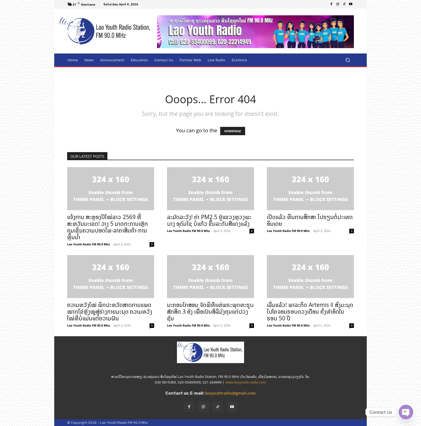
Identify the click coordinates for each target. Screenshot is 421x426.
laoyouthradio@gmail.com (230, 393)
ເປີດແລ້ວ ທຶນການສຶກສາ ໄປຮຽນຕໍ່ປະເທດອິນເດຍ (310, 220)
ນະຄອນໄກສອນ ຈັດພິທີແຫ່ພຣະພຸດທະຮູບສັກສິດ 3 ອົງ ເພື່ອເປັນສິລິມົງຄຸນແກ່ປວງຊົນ (210, 311)
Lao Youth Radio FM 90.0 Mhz (88, 244)
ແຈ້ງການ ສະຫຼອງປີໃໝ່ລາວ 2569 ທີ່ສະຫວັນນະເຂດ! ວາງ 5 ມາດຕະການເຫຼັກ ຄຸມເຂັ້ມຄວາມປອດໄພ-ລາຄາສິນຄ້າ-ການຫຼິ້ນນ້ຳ (107, 227)
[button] (347, 60)
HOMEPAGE (232, 131)
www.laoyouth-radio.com (245, 382)
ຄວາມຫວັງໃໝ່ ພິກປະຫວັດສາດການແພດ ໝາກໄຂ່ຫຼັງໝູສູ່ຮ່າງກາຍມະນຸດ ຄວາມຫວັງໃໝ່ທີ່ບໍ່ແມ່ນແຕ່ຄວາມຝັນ (109, 311)
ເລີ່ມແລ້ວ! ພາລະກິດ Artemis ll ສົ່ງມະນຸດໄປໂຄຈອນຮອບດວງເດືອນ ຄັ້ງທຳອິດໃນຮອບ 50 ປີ (310, 311)
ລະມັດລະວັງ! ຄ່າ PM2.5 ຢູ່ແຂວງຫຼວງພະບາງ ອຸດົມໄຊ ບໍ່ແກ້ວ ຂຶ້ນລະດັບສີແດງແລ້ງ (209, 220)
